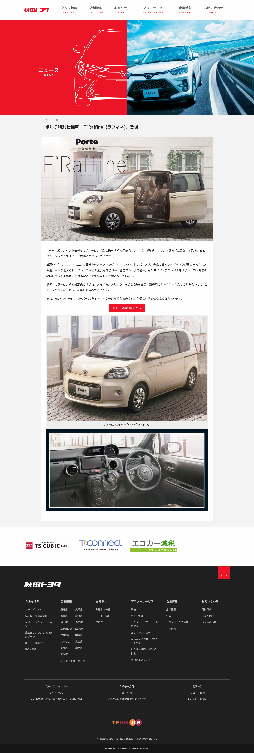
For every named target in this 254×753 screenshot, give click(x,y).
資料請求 (206, 609)
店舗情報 (66, 601)
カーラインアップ (35, 609)
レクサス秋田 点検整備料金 (143, 651)
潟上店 (64, 622)
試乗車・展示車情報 (36, 615)
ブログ (99, 622)
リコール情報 (197, 692)
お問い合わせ (210, 601)
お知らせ (101, 601)
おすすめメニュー (141, 632)
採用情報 (171, 628)
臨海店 (79, 628)
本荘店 (79, 635)
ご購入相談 (207, 615)
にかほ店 (65, 641)
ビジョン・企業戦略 (177, 622)
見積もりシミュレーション (38, 624)
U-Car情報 (31, 649)
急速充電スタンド (141, 659)
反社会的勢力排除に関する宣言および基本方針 (56, 699)
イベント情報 (103, 615)
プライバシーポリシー (56, 686)
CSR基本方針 (127, 686)
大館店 (79, 609)
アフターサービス (142, 601)
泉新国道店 (66, 628)
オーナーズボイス (35, 643)
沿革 (168, 615)
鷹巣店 (64, 615)
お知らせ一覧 (103, 609)
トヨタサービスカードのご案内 (144, 624)
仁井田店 (65, 635)
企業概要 (171, 609)
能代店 (79, 615)
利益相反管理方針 (197, 699)
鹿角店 (64, 609)
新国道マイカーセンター (73, 660)
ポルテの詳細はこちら (127, 308)
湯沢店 (64, 654)
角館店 (64, 648)
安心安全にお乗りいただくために (144, 641)
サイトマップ (56, 692)
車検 (133, 609)
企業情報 (172, 601)
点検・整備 (137, 615)
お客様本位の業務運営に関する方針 (127, 699)
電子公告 (127, 692)
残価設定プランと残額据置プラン (38, 634)
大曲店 (79, 641)
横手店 (79, 648)
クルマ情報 (32, 601)
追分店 (79, 622)
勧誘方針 (197, 686)
